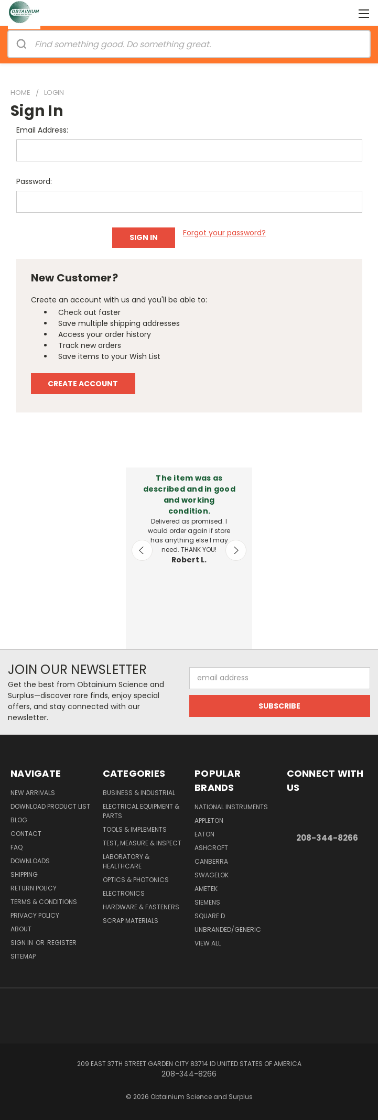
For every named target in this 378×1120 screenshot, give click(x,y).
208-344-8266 (327, 837)
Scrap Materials (130, 920)
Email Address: (42, 130)
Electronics (124, 893)
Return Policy (33, 888)
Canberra (211, 861)
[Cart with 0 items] (344, 13)
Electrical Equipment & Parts (141, 811)
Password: (34, 181)
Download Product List (50, 806)
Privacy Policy (34, 915)
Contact (25, 833)
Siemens (207, 902)
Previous (142, 550)
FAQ (16, 847)
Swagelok (212, 875)
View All (208, 943)
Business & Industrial (139, 792)
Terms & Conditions (43, 901)
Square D (210, 915)
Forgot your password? (224, 232)
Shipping (24, 874)
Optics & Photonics (136, 879)
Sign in (22, 942)
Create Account (83, 383)
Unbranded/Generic (228, 929)
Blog (18, 819)
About (20, 929)
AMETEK (206, 888)
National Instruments (231, 806)
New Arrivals (32, 792)
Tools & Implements (135, 829)
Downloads (30, 860)
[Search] (21, 44)
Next (235, 550)
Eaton (204, 834)
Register (62, 942)
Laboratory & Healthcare (126, 861)
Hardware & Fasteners (141, 906)
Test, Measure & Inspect (142, 843)
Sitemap (23, 956)
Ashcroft (211, 847)
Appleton (209, 820)
